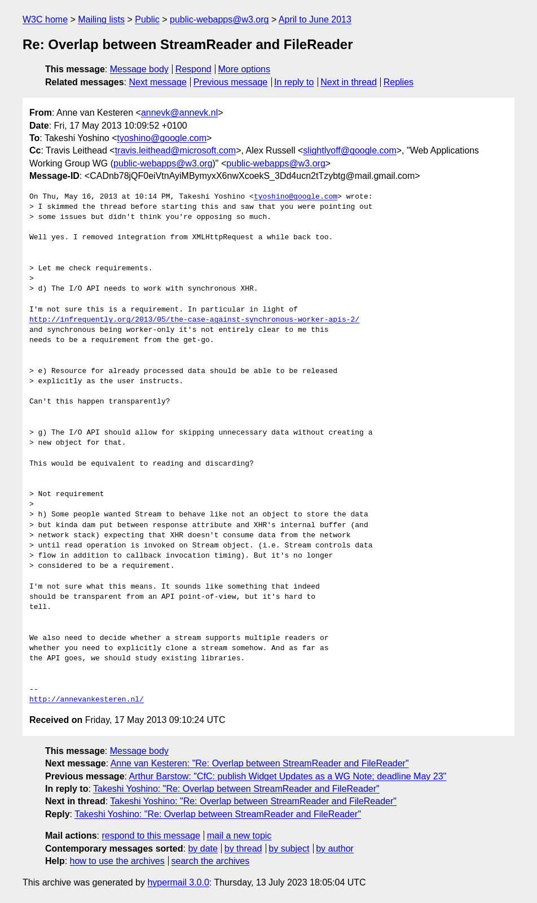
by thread (243, 848)
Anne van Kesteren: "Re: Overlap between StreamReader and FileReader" (260, 763)
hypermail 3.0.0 (178, 882)
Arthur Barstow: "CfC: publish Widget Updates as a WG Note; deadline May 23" (288, 776)
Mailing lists (101, 19)
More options (244, 69)
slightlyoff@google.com (349, 150)
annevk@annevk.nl (179, 112)
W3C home (45, 19)
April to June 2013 (315, 19)
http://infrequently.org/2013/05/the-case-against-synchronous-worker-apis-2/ (194, 320)
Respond (193, 69)
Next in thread (348, 82)
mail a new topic (239, 835)
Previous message (230, 82)
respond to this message (151, 835)
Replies (398, 82)
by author (335, 848)
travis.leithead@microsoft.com (175, 150)
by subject (288, 848)
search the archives (210, 861)
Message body (139, 69)
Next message (158, 82)
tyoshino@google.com (162, 138)
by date (202, 848)
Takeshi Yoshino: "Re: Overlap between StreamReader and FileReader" (236, 789)
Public (147, 19)
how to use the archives (117, 861)
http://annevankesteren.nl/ (86, 700)
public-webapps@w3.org (219, 19)
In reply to (294, 82)
